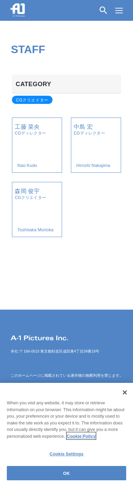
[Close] (124, 395)
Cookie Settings (66, 456)
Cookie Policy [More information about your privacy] (81, 438)
